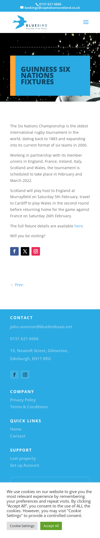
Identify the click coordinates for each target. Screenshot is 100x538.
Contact (17, 436)
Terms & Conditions (29, 406)
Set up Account (24, 465)
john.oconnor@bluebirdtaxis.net (41, 326)
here (78, 225)
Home (16, 429)
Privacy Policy (23, 399)
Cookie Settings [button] (22, 525)
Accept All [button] (51, 525)
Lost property (23, 458)
